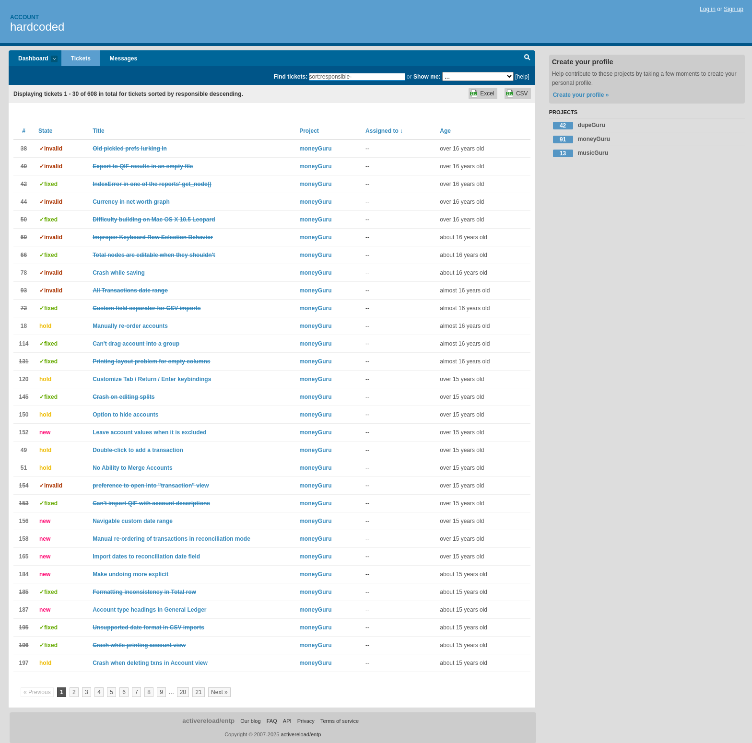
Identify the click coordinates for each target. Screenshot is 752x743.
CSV (522, 93)
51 (24, 467)
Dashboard (33, 59)
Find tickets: (291, 76)
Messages (123, 58)
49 (24, 450)
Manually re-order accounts (130, 326)
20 (183, 692)
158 (23, 538)
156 (23, 521)
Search (527, 58)
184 (23, 574)
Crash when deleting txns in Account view (150, 663)
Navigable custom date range (133, 521)
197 (23, 663)
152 (23, 432)
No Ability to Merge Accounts (132, 467)
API (287, 721)
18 (24, 326)
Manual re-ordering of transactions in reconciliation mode (171, 538)
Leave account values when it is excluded (149, 432)
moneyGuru (315, 148)
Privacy (306, 721)
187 (23, 609)
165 (23, 556)
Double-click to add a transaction (138, 450)
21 (198, 692)
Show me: (427, 76)
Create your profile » (581, 95)
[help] (522, 76)
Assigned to (384, 131)
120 (23, 379)
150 (23, 414)
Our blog (250, 721)
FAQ (272, 721)
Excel (487, 93)
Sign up (733, 9)
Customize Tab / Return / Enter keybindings (152, 379)
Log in (708, 9)
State (45, 131)
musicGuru (580, 153)
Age (445, 131)
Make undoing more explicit (130, 574)
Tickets (81, 58)
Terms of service (339, 721)
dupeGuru (579, 125)
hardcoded (37, 26)
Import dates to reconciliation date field (146, 556)
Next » (219, 692)
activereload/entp (208, 720)
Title (98, 131)
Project (309, 131)
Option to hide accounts (125, 414)
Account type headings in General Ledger (149, 609)
